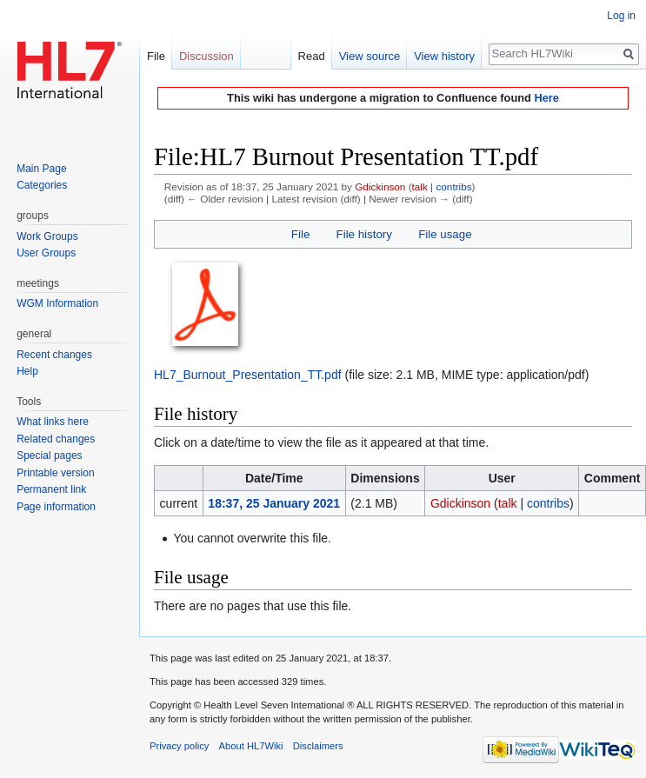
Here (546, 97)
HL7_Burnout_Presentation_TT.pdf (248, 375)
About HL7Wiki (251, 746)
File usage (444, 234)
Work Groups (47, 236)
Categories (42, 185)
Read (311, 56)
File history (364, 234)
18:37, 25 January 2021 (274, 503)
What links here (53, 422)
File (300, 234)
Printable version (55, 473)
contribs (453, 186)
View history (444, 56)
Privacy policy (179, 746)
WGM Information (57, 303)
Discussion (206, 56)
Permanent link (51, 489)
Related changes (56, 439)
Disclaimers (318, 746)
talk (420, 186)
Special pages (49, 455)
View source (370, 56)
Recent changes (54, 355)
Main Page (41, 169)
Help (27, 371)
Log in (621, 16)
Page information (56, 507)
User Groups (46, 253)
